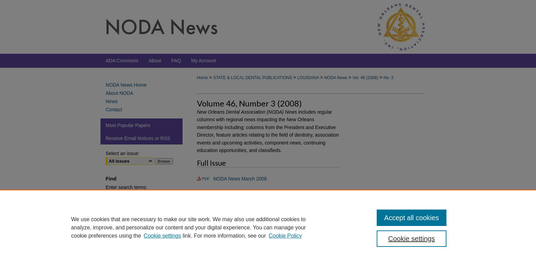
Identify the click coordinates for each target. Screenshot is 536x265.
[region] (268, 227)
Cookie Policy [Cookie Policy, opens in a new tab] (285, 236)
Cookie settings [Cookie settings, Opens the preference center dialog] (411, 238)
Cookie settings (162, 236)
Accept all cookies (411, 218)
